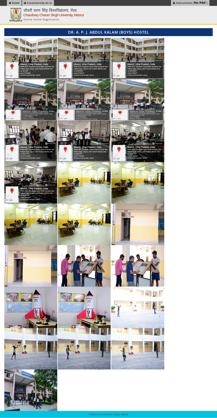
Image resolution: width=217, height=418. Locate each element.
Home (14, 2)
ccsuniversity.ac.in (38, 2)
